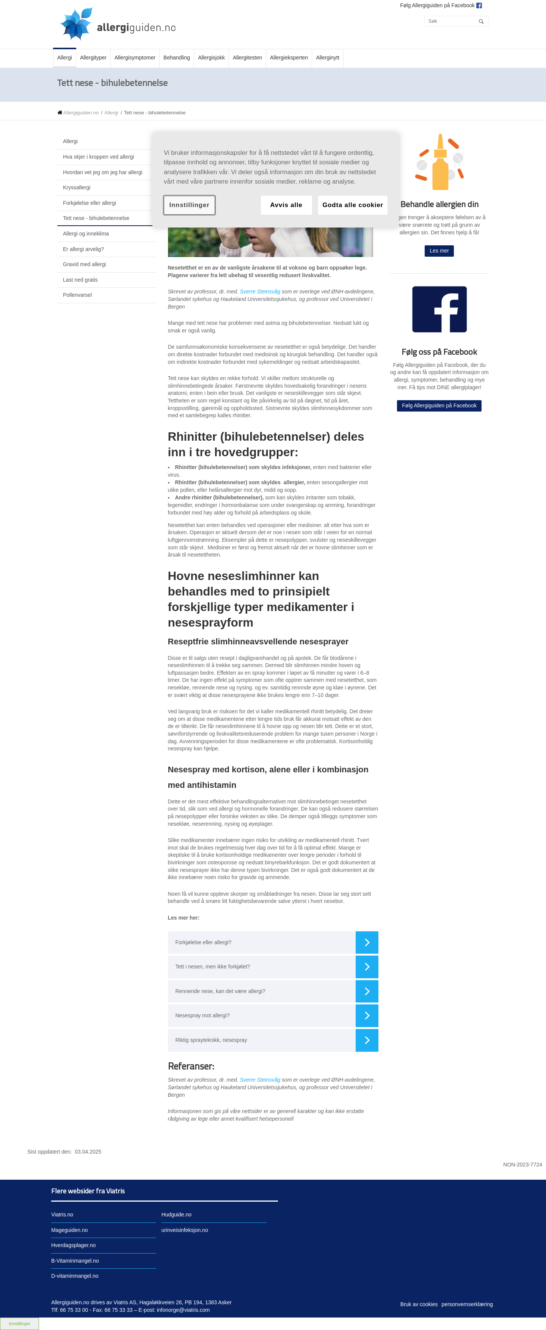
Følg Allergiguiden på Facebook (439, 405)
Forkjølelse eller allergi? (277, 942)
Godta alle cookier (352, 205)
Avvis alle (286, 205)
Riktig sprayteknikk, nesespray (277, 1040)
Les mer (439, 251)
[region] (275, 180)
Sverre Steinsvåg (260, 291)
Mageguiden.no (69, 1230)
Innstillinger (189, 205)
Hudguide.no (176, 1215)
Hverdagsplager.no (73, 1245)
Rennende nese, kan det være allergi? (277, 991)
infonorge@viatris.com (183, 1310)
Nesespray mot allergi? (277, 1015)
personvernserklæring (467, 1304)
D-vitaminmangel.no (75, 1276)
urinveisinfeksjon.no (185, 1230)
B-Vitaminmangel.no (75, 1261)
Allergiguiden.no (81, 112)
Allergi (111, 112)
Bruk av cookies (419, 1304)
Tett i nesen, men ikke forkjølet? (277, 967)
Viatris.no (62, 1215)
